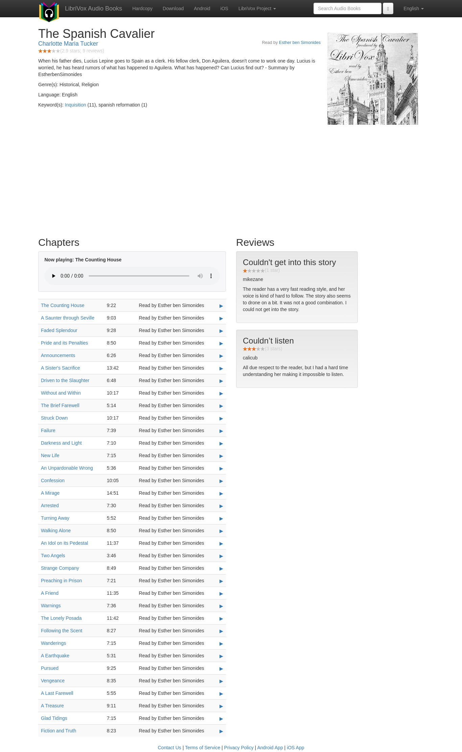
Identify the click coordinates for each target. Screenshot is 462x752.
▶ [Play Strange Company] (221, 568)
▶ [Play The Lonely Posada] (221, 618)
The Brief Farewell (60, 405)
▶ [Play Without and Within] (221, 393)
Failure (48, 430)
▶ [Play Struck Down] (221, 418)
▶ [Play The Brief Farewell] (221, 405)
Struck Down (54, 418)
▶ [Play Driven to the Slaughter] (221, 380)
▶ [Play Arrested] (221, 505)
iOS (224, 8)
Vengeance (53, 680)
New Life (50, 455)
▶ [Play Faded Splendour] (221, 330)
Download (173, 8)
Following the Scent (61, 630)
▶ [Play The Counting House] (221, 305)
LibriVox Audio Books (93, 8)
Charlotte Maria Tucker (68, 43)
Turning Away (55, 518)
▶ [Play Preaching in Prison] (221, 581)
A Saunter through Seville (67, 318)
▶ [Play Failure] (221, 430)
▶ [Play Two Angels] (221, 556)
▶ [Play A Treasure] (221, 706)
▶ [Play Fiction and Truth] (221, 731)
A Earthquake (55, 655)
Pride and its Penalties (64, 343)
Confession (53, 480)
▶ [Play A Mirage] (221, 493)
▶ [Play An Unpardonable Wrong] (221, 468)
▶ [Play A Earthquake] (221, 656)
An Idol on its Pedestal (64, 543)
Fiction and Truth (58, 730)
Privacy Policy (239, 747)
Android (202, 8)
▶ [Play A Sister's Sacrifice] (221, 368)
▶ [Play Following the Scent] (221, 631)
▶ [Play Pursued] (221, 668)
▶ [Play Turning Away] (221, 518)
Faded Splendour (59, 330)
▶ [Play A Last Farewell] (221, 693)
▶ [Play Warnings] (221, 606)
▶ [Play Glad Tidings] (221, 718)
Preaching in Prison (61, 580)
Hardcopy (142, 8)
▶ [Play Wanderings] (221, 643)
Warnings (51, 605)
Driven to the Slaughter (65, 380)
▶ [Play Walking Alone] (221, 530)
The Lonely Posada (61, 618)
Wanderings (53, 643)
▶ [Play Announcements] (221, 355)
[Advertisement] (231, 179)
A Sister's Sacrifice (60, 368)
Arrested (50, 505)
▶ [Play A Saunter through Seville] (221, 318)
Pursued (50, 668)
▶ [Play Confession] (221, 480)
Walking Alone (56, 530)
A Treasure (52, 705)
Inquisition (75, 105)
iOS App (295, 747)
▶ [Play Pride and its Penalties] (221, 343)
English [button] (413, 8)
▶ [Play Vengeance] (221, 681)
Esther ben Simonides (300, 42)
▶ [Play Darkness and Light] (221, 443)
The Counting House (62, 305)
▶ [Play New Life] (221, 455)
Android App (270, 747)
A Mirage (50, 493)
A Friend (50, 593)
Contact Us (169, 747)
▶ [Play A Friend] (221, 593)
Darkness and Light (61, 443)
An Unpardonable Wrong (67, 468)
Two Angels (53, 555)
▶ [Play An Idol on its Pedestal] (221, 543)
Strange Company (60, 568)
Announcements (58, 355)
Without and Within (61, 393)
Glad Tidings (54, 718)
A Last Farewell (57, 693)
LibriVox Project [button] (257, 8)
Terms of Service (202, 747)
